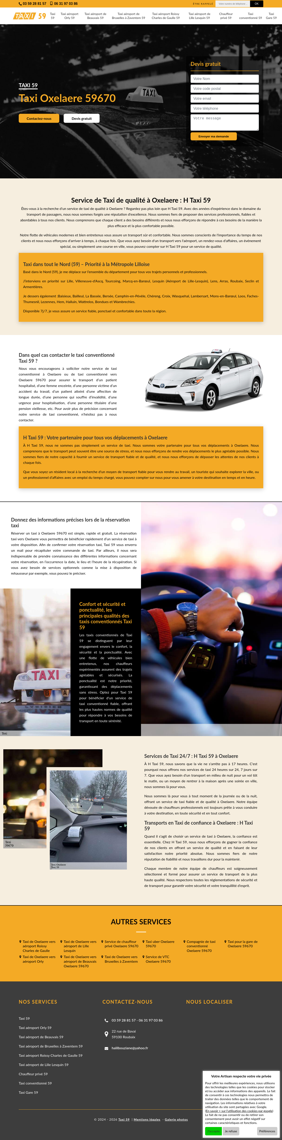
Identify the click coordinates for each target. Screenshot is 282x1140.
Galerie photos (176, 1119)
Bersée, (109, 296)
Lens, (214, 281)
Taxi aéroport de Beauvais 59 (95, 16)
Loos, (242, 296)
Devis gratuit (82, 118)
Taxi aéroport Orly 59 (69, 16)
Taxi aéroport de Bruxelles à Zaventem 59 (128, 16)
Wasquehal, (181, 296)
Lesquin (158, 281)
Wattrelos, (86, 302)
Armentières (32, 287)
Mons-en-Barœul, (224, 296)
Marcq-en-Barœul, (137, 281)
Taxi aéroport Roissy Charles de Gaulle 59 (166, 16)
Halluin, (72, 302)
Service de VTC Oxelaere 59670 (158, 959)
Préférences (267, 1131)
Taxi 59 (52, 16)
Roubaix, (237, 281)
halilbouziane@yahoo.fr (130, 1048)
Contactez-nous (39, 118)
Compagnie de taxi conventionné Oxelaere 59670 (201, 946)
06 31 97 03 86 (151, 1020)
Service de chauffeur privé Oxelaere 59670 (121, 943)
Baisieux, (65, 296)
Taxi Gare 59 (271, 16)
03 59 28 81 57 (124, 1020)
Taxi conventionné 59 (250, 16)
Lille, (70, 281)
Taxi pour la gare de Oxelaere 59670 (243, 943)
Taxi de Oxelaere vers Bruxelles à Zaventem (121, 959)
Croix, (167, 296)
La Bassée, (94, 296)
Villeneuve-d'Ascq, (90, 281)
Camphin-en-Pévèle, (131, 296)
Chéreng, (154, 296)
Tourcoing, (114, 281)
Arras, (225, 281)
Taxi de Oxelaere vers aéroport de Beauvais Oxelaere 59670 (80, 961)
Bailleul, (78, 296)
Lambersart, (200, 296)
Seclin (249, 281)
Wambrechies (123, 302)
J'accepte (213, 1131)
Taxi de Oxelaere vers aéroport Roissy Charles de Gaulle (39, 946)
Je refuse (231, 1131)
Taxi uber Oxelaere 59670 (160, 943)
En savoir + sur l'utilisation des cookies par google (239, 1111)
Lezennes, (49, 302)
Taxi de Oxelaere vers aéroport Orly (39, 959)
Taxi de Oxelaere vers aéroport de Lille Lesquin (80, 946)
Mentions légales (147, 1119)
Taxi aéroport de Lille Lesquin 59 (199, 16)
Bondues (101, 302)
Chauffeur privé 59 (226, 16)
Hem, (61, 302)
